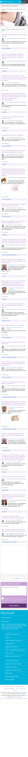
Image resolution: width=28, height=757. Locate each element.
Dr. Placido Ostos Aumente (11, 154)
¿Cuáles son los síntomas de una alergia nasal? (13, 476)
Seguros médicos (6, 617)
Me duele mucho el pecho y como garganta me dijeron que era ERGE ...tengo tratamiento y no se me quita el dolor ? (13, 261)
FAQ (17, 688)
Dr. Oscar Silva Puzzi (9, 462)
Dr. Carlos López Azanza (10, 367)
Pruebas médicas (9, 643)
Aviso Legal (22, 688)
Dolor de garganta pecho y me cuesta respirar (12, 325)
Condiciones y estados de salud (13, 663)
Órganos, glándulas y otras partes (13, 640)
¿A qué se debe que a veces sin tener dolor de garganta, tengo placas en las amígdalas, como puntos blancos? (13, 363)
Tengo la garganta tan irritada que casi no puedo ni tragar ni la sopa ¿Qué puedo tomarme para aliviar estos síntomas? (13, 496)
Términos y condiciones (11, 600)
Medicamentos (8, 673)
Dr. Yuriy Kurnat (8, 82)
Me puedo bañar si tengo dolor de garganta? (12, 135)
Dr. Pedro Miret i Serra (13, 265)
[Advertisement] (14, 560)
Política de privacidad (9, 686)
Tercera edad (4, 621)
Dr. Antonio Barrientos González (12, 38)
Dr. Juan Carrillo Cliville (10, 120)
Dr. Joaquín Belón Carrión (11, 533)
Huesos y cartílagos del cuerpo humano (15, 650)
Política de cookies (20, 686)
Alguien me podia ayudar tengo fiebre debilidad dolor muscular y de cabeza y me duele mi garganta (13, 305)
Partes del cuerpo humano (11, 660)
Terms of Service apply (16, 696)
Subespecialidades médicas (12, 676)
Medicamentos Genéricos (11, 646)
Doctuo (7, 613)
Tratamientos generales (11, 667)
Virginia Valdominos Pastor (14, 177)
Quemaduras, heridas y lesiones (13, 670)
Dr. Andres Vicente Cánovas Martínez (13, 327)
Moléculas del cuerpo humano (12, 656)
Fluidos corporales (9, 679)
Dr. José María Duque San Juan (12, 478)
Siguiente (17, 578)
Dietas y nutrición (9, 653)
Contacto (15, 690)
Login (24, 1)
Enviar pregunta (14, 605)
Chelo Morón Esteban (10, 520)
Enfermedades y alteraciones (12, 634)
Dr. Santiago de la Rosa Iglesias (15, 288)
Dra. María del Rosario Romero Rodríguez (17, 500)
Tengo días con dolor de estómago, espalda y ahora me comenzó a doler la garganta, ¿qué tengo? (12, 435)
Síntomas (7, 637)
